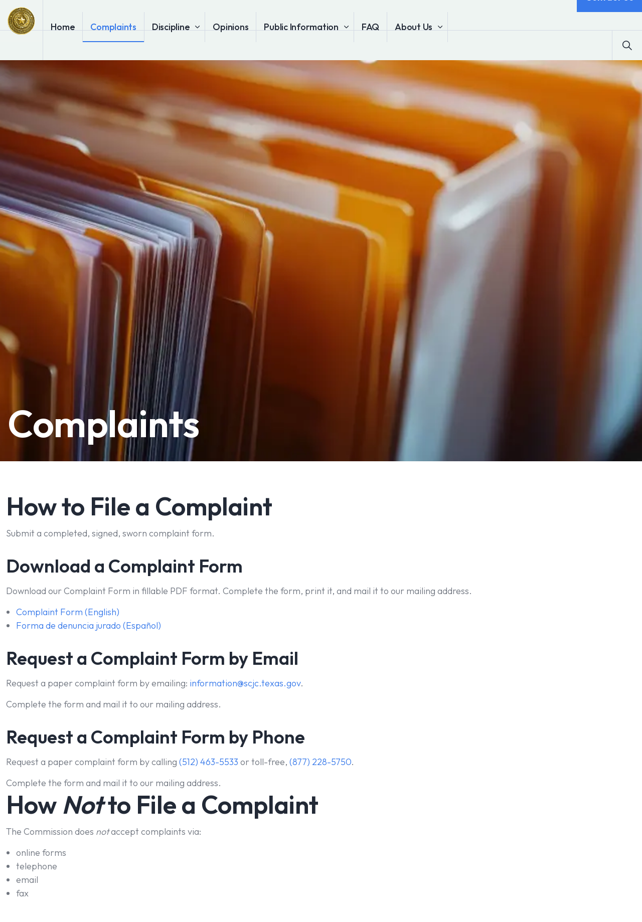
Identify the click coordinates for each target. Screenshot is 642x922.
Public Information (329, 45)
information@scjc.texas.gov (245, 683)
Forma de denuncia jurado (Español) (88, 625)
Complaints (142, 45)
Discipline (200, 45)
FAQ (399, 45)
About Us (442, 45)
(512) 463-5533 (208, 762)
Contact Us (609, 15)
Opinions (259, 45)
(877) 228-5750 (320, 762)
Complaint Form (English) (67, 612)
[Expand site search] (627, 45)
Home (91, 45)
